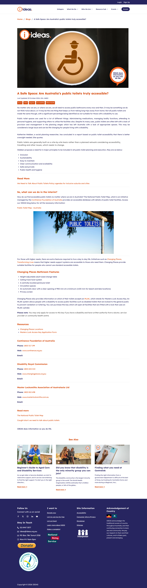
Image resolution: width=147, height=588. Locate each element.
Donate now (51, 513)
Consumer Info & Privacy (86, 517)
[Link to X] (23, 516)
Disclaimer (81, 521)
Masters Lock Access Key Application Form (38, 332)
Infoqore (60, 9)
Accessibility (81, 513)
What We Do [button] (72, 9)
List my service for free (55, 517)
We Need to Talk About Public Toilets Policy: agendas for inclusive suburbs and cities (53, 183)
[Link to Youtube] (37, 516)
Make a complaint (53, 529)
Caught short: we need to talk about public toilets (38, 420)
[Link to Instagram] (27, 516)
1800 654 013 (29, 369)
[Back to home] (24, 9)
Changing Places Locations (31, 329)
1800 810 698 (29, 392)
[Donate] (26, 545)
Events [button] (114, 9)
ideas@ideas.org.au (28, 531)
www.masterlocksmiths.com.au (35, 397)
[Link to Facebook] (18, 516)
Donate (125, 9)
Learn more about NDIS (56, 525)
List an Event (52, 521)
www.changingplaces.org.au (34, 374)
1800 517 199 (29, 346)
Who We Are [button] (87, 9)
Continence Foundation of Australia (47, 200)
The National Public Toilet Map (30, 415)
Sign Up (127, 2)
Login (119, 2)
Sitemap (80, 525)
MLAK (87, 299)
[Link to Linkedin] (32, 516)
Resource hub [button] (102, 9)
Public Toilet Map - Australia (29, 208)
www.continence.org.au (32, 350)
